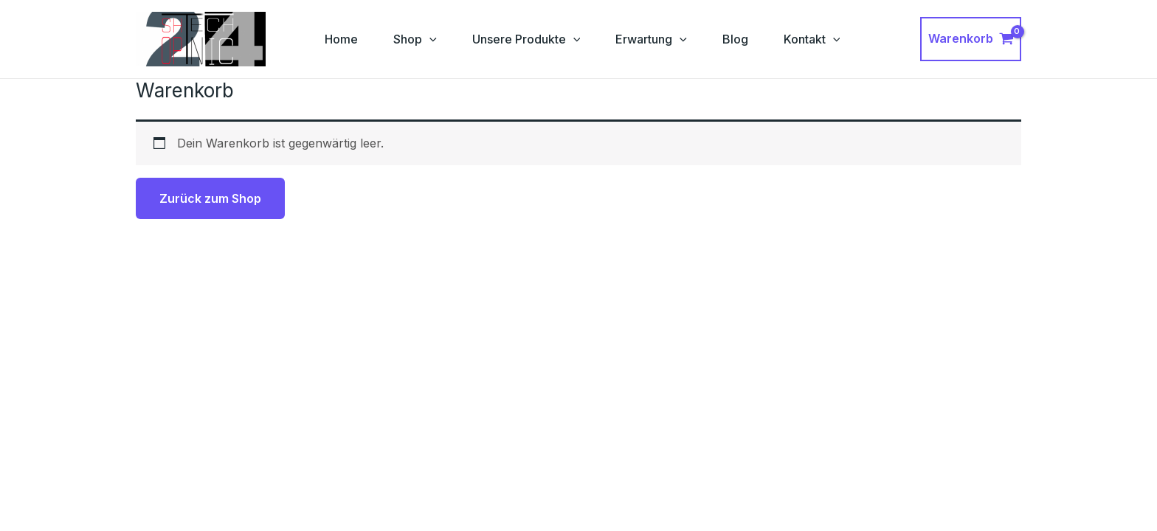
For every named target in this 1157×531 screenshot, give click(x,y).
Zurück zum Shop (210, 198)
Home (341, 39)
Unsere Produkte (526, 39)
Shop (415, 39)
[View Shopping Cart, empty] (970, 39)
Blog (735, 39)
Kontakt (812, 39)
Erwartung (651, 39)
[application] (429, 39)
